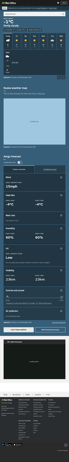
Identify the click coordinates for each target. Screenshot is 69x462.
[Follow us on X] (41, 445)
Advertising (51, 416)
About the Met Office (25, 421)
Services (50, 400)
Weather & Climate (24, 400)
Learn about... (22, 414)
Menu (64, 3)
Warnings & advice (24, 405)
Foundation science (38, 411)
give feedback (42, 8)
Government (52, 402)
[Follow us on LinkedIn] (62, 445)
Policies (35, 421)
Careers (21, 430)
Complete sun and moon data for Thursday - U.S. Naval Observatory (29, 303)
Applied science (37, 409)
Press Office (22, 428)
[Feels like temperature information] (61, 195)
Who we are (22, 423)
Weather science (38, 405)
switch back (53, 8)
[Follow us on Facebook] (49, 445)
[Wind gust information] (61, 177)
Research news (37, 416)
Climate (21, 409)
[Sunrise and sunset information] (61, 290)
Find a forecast (23, 402)
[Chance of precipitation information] (61, 215)
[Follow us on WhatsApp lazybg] (66, 445)
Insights (50, 414)
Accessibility (37, 423)
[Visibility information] (61, 270)
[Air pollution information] (61, 311)
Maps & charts (23, 407)
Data (49, 409)
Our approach (37, 402)
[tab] (19, 169)
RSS (34, 432)
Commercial (22, 426)
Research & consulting (54, 411)
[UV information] (61, 248)
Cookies (35, 426)
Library (35, 414)
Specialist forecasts (24, 411)
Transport (51, 405)
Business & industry (54, 407)
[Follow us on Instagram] (57, 445)
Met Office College (6, 403)
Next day (15, 62)
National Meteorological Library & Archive (7, 408)
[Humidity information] (61, 228)
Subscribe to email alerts (24, 438)
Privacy (35, 430)
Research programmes (39, 400)
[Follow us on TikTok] (53, 445)
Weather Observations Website (7, 414)
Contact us (22, 435)
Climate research (38, 407)
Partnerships (22, 432)
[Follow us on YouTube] (45, 445)
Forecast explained (58, 322)
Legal (35, 428)
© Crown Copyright (63, 450)
